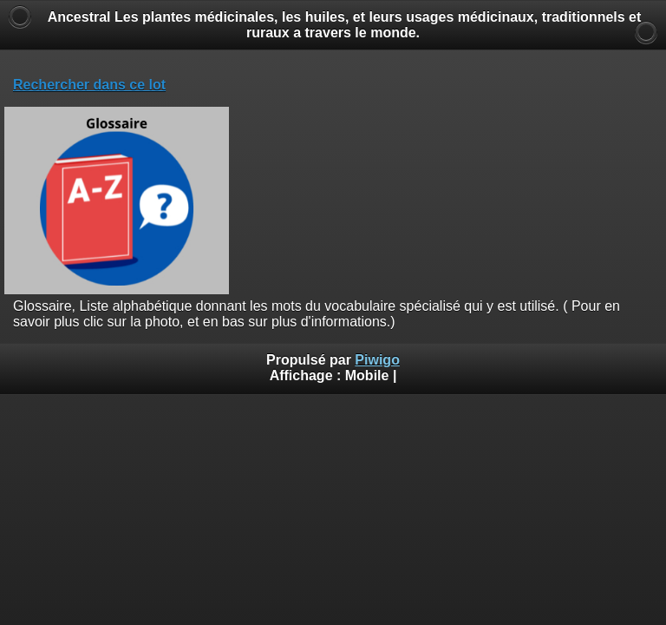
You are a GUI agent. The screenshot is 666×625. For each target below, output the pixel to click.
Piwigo (377, 359)
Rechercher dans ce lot (89, 84)
